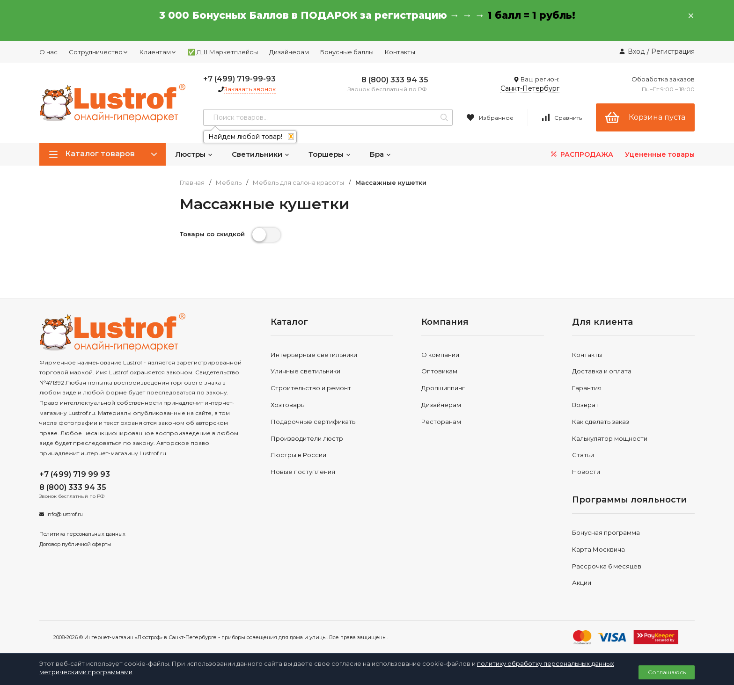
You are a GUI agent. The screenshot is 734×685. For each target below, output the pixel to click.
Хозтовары (288, 404)
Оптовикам (439, 371)
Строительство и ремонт (311, 388)
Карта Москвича (598, 549)
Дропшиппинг (443, 388)
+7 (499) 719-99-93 (239, 78)
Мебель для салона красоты (298, 183)
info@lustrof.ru (64, 514)
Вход (636, 51)
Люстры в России (298, 455)
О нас (48, 52)
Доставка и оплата (601, 371)
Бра (380, 154)
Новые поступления (303, 471)
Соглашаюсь (667, 672)
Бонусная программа (606, 532)
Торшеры (329, 154)
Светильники (261, 154)
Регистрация (673, 51)
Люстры (194, 154)
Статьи (583, 455)
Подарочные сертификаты (314, 421)
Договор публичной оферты (75, 544)
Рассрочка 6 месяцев (606, 566)
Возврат (585, 404)
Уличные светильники (305, 371)
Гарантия (587, 388)
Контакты (400, 52)
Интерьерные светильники (314, 354)
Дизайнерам (289, 52)
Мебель (229, 183)
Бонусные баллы (347, 52)
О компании (440, 354)
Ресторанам (441, 421)
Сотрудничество (98, 52)
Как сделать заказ (600, 421)
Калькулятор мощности (609, 438)
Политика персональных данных (82, 534)
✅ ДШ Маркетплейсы (223, 52)
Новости (586, 471)
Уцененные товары (660, 154)
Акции (581, 582)
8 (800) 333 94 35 (394, 79)
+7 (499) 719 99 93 (74, 474)
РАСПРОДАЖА (581, 154)
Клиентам (157, 52)
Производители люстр (307, 438)
